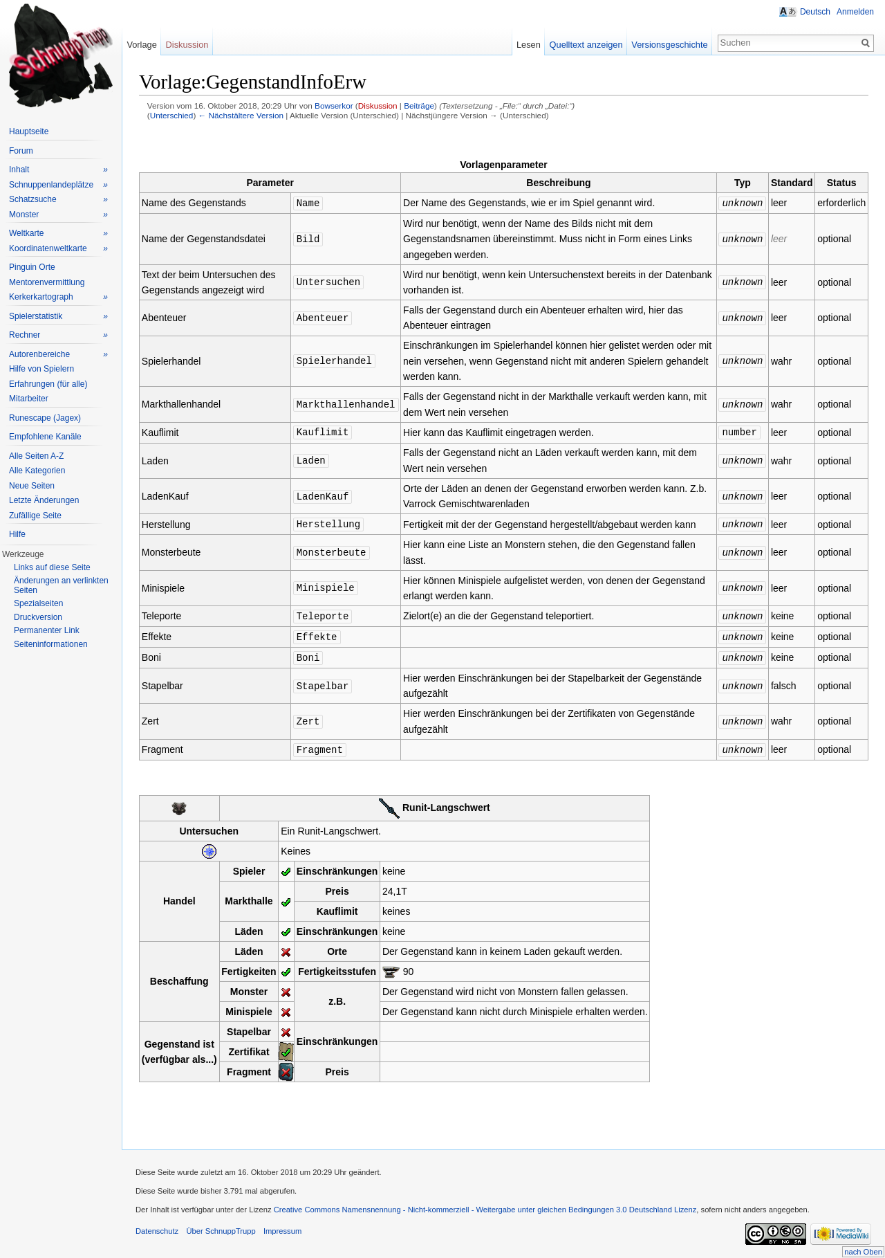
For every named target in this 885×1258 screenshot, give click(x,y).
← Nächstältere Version (240, 115)
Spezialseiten (38, 603)
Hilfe (17, 534)
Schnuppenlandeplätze (58, 185)
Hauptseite (28, 131)
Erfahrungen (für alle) (48, 384)
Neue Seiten (32, 486)
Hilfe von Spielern (41, 369)
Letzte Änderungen (44, 500)
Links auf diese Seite (52, 567)
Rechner (58, 335)
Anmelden (855, 12)
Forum (21, 151)
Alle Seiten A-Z (36, 456)
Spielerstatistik (58, 316)
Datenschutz (157, 1226)
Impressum (282, 1226)
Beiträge (419, 105)
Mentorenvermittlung (46, 282)
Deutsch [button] (815, 12)
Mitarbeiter (28, 398)
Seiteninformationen (51, 644)
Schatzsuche (58, 199)
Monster (58, 215)
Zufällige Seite (35, 515)
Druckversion (38, 617)
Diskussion (378, 105)
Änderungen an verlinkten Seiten (61, 585)
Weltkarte (58, 233)
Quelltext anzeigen (586, 44)
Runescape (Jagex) (45, 418)
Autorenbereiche (58, 354)
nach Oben (863, 1252)
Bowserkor (334, 105)
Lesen (528, 44)
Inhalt (58, 170)
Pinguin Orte (32, 267)
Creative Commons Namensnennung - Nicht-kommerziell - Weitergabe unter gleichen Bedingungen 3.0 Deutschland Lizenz (485, 1205)
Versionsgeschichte (669, 44)
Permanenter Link (47, 630)
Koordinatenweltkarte (58, 249)
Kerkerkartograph (58, 297)
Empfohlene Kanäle (45, 436)
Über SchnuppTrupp (220, 1226)
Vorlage (141, 44)
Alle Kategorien (37, 470)
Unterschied (172, 115)
